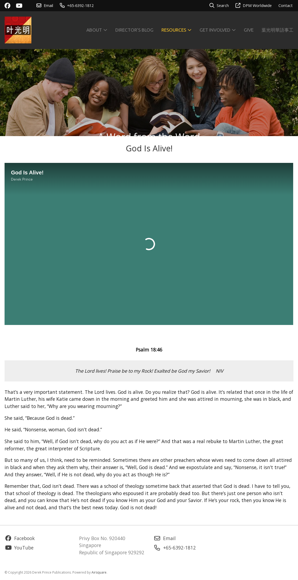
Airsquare (98, 572)
